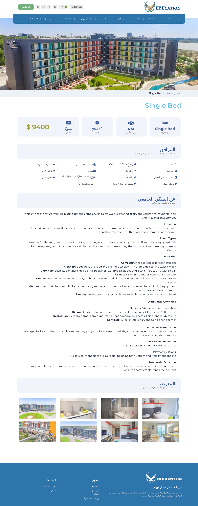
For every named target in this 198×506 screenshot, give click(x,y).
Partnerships (76, 7)
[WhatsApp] (43, 7)
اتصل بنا (52, 490)
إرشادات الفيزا (91, 498)
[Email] (38, 7)
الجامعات (166, 19)
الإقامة (137, 19)
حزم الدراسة (120, 19)
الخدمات (67, 19)
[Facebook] (55, 7)
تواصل (52, 19)
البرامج (151, 19)
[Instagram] (49, 7)
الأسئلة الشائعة (35, 19)
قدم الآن (26, 6)
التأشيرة (103, 19)
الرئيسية (175, 93)
